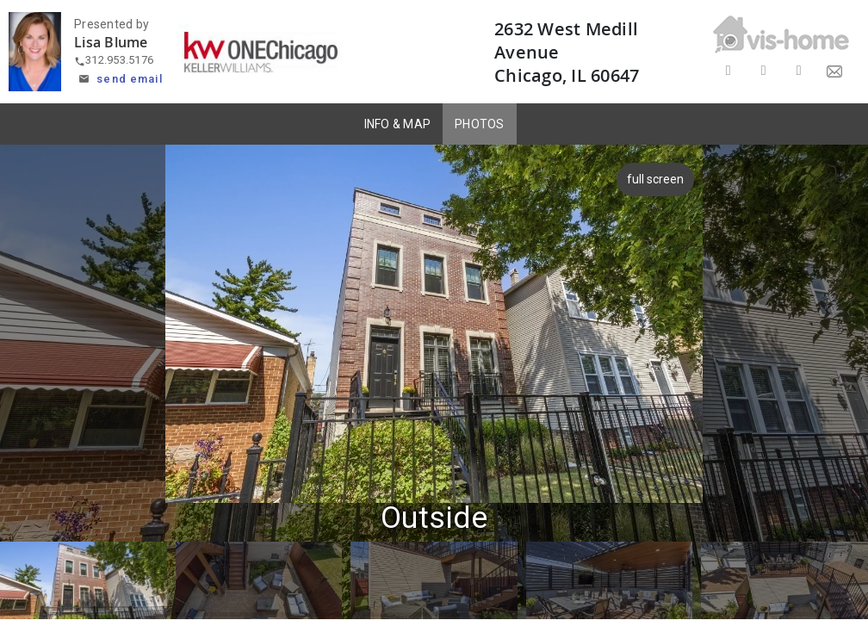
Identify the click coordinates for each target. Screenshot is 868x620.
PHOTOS (480, 124)
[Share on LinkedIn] (798, 71)
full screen (657, 179)
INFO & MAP (397, 124)
